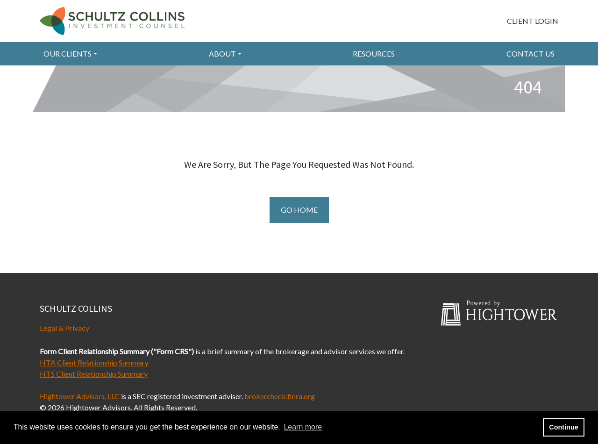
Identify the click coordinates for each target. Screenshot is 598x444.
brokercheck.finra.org (279, 396)
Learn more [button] (303, 427)
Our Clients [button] (67, 53)
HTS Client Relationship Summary (94, 373)
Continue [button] (563, 427)
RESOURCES (374, 53)
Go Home (299, 209)
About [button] (222, 53)
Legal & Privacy (64, 327)
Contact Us (530, 53)
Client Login (532, 20)
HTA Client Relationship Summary (94, 362)
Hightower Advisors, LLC (80, 396)
